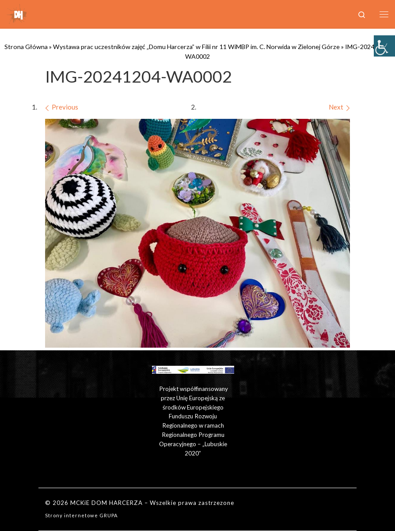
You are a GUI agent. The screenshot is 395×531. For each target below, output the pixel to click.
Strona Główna (26, 46)
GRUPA (108, 515)
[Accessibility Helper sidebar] (384, 46)
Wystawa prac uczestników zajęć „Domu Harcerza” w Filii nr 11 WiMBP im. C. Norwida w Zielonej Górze (196, 46)
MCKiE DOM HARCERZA (106, 502)
